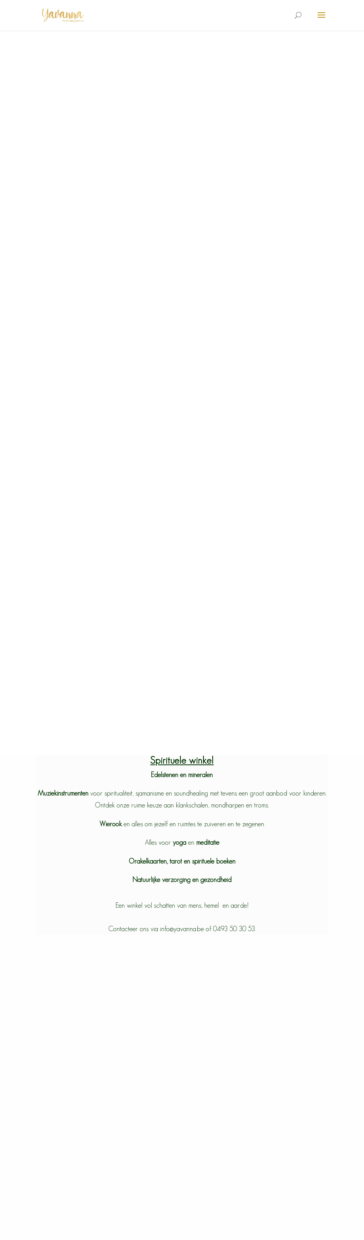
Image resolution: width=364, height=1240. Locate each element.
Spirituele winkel (181, 760)
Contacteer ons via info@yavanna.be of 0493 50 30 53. (182, 929)
